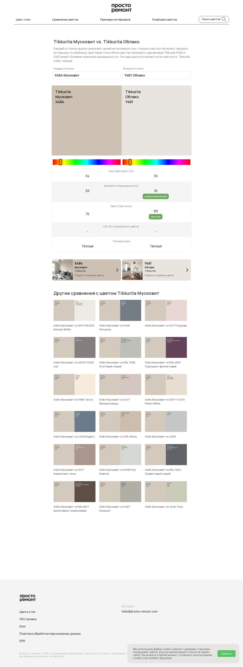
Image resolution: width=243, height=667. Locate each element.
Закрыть (226, 653)
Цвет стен (23, 19)
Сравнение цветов (65, 19)
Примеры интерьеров (115, 19)
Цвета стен (27, 612)
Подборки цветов (164, 19)
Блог (22, 626)
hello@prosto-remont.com (140, 611)
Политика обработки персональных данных (50, 633)
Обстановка (28, 619)
